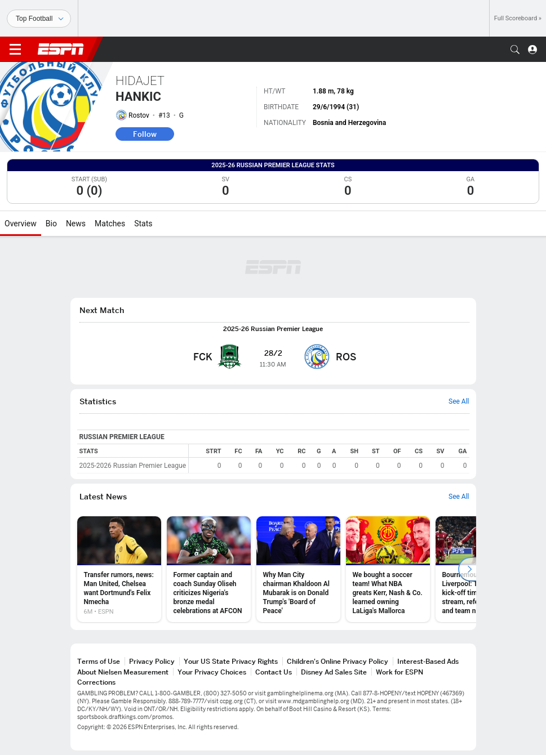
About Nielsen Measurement (122, 672)
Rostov (138, 115)
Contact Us (273, 672)
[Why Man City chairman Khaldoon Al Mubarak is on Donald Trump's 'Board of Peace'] (298, 569)
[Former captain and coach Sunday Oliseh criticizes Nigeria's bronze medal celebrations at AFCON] (209, 569)
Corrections (96, 682)
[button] (515, 49)
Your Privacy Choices (211, 672)
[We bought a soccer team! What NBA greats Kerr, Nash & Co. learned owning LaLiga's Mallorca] (388, 569)
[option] (119, 569)
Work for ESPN (399, 672)
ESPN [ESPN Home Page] (61, 49)
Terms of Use (98, 661)
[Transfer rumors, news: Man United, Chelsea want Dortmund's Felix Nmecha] (119, 569)
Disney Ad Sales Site (334, 672)
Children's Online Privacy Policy (337, 661)
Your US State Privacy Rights (231, 661)
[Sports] (38, 18)
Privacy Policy (152, 661)
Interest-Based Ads (428, 661)
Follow (145, 134)
